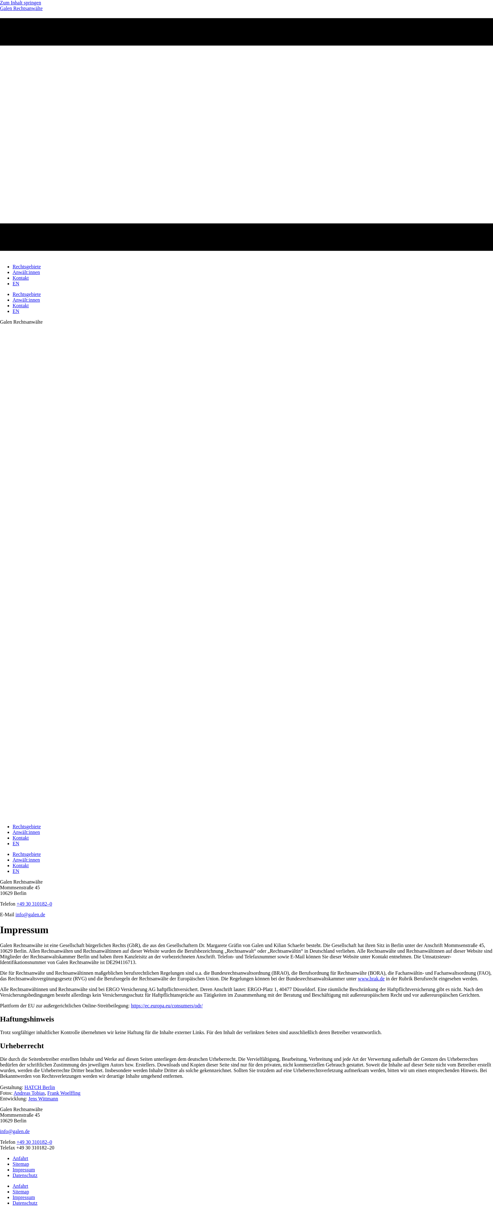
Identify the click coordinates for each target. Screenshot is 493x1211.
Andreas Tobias (29, 1093)
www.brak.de (371, 978)
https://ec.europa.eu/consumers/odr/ (166, 1005)
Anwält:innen (26, 272)
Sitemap (21, 1164)
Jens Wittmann (43, 1098)
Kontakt (21, 278)
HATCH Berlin (40, 1087)
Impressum (24, 1169)
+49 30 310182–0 (34, 1142)
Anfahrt (20, 1158)
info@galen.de (15, 1131)
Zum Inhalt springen (20, 2)
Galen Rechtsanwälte (21, 8)
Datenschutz (25, 1175)
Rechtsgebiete (27, 266)
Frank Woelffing (63, 1093)
